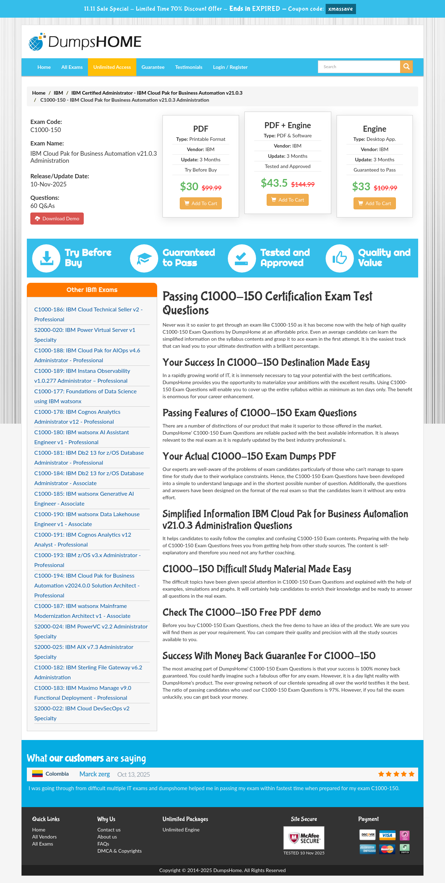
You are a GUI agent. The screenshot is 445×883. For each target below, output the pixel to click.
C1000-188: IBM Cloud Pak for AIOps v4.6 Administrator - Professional (87, 355)
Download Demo (57, 218)
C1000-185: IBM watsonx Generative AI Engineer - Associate (84, 498)
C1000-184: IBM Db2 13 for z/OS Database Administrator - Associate (89, 478)
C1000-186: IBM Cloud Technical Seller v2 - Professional (88, 314)
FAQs (103, 844)
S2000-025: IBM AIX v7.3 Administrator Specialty (83, 651)
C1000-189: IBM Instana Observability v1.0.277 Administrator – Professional (82, 375)
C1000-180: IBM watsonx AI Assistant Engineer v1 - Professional (81, 437)
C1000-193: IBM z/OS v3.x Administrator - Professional (87, 559)
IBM (58, 93)
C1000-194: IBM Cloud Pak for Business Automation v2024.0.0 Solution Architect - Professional (87, 585)
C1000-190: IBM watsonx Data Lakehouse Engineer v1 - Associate (87, 519)
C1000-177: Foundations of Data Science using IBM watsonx (85, 396)
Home (44, 67)
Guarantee (153, 67)
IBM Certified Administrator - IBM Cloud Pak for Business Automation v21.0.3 (156, 93)
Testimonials (188, 67)
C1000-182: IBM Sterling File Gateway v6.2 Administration (88, 672)
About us (107, 837)
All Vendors (44, 837)
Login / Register (230, 67)
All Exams (72, 67)
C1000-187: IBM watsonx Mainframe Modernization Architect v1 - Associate (82, 610)
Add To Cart (200, 203)
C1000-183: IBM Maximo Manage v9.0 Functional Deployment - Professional (82, 692)
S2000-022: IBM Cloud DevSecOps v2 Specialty (82, 713)
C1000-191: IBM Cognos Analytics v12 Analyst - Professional (82, 539)
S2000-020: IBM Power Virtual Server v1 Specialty (85, 334)
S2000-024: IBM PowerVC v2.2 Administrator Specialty (91, 631)
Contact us (109, 830)
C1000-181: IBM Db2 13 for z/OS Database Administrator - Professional (89, 457)
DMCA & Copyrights (119, 851)
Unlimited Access (112, 67)
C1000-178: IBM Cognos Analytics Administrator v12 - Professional (77, 416)
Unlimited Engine (181, 830)
